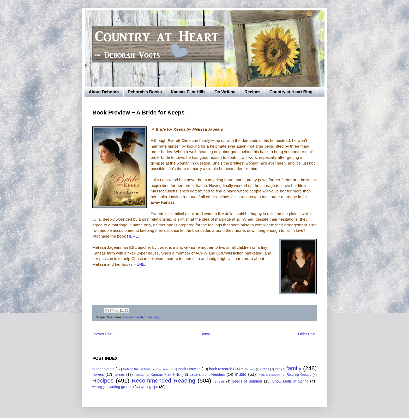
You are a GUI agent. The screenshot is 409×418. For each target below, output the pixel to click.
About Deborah (104, 92)
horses (119, 374)
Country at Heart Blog (290, 92)
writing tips (149, 387)
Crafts (264, 369)
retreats (219, 381)
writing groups (121, 387)
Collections (248, 369)
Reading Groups (299, 375)
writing (97, 387)
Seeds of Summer (247, 381)
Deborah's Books (145, 92)
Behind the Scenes (137, 369)
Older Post (306, 334)
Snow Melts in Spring (290, 381)
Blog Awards (165, 369)
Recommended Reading (141, 317)
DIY (277, 369)
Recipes (252, 92)
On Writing (225, 92)
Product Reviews (269, 374)
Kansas (139, 374)
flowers (98, 374)
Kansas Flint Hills (188, 92)
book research (220, 369)
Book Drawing (189, 369)
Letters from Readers (207, 374)
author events (103, 369)
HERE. (133, 236)
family (293, 368)
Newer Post (103, 334)
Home (205, 334)
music (240, 374)
